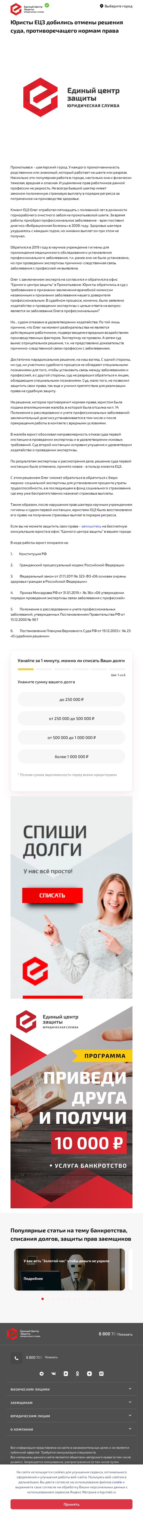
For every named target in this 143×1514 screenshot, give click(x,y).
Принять (71, 1504)
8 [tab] (79, 1299)
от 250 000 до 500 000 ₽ (71, 718)
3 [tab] (53, 1299)
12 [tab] (100, 1299)
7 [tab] (74, 1299)
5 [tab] (63, 1299)
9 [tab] (84, 1299)
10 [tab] (90, 1299)
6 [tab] (69, 1299)
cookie (117, 1482)
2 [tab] (48, 1299)
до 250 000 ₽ (71, 699)
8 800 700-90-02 (115, 1333)
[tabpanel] (69, 1270)
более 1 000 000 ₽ (71, 756)
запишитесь (91, 526)
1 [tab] (42, 1299)
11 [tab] (95, 1299)
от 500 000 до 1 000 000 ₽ (72, 737)
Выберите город (115, 6)
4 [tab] (58, 1299)
